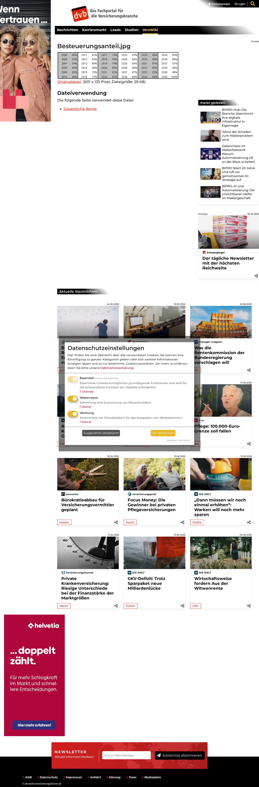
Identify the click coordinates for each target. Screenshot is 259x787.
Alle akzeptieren (163, 433)
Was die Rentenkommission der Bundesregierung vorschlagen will (219, 355)
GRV (195, 606)
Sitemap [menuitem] (113, 777)
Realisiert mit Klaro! (178, 440)
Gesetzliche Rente (80, 109)
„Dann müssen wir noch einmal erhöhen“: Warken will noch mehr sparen (220, 507)
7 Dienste (87, 391)
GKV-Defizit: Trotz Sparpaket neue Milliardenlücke (146, 583)
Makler (64, 522)
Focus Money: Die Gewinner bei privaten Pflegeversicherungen (152, 505)
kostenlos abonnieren (179, 755)
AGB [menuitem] (27, 777)
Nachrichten (67, 30)
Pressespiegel (219, 3)
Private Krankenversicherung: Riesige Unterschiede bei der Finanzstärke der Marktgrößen (87, 588)
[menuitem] (217, 4)
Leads (115, 30)
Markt (130, 522)
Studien (131, 30)
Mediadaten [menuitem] (151, 777)
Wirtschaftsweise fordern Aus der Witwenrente (213, 583)
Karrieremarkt (94, 30)
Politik (197, 522)
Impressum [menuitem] (72, 777)
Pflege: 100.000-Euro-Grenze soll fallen (217, 429)
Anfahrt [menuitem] (94, 777)
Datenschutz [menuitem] (47, 777)
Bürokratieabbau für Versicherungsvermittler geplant (87, 505)
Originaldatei (69, 82)
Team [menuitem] (131, 777)
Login (239, 3)
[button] (256, 275)
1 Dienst (85, 407)
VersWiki (150, 30)
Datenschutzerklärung (116, 368)
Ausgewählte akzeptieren (101, 433)
